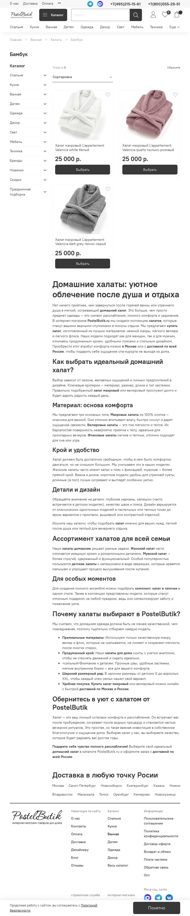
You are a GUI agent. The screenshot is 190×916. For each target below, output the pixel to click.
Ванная (51, 27)
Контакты (78, 826)
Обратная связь (156, 867)
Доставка (30, 3)
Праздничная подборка (20, 192)
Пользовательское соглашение (159, 820)
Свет (120, 27)
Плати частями (155, 859)
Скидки (15, 179)
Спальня (16, 27)
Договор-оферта (157, 844)
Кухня (34, 27)
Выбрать (82, 169)
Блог (75, 857)
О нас (14, 3)
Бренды (16, 160)
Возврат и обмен (157, 851)
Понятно (156, 908)
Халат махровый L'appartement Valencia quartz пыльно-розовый (148, 147)
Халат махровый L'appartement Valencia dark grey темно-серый (80, 241)
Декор (105, 27)
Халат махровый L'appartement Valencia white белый (79, 147)
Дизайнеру (80, 849)
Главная (16, 39)
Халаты (56, 39)
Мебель (137, 27)
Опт (147, 875)
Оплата (47, 3)
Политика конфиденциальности (161, 833)
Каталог (53, 15)
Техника (156, 27)
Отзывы (77, 865)
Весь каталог (118, 865)
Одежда (87, 27)
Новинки (17, 170)
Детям (69, 27)
